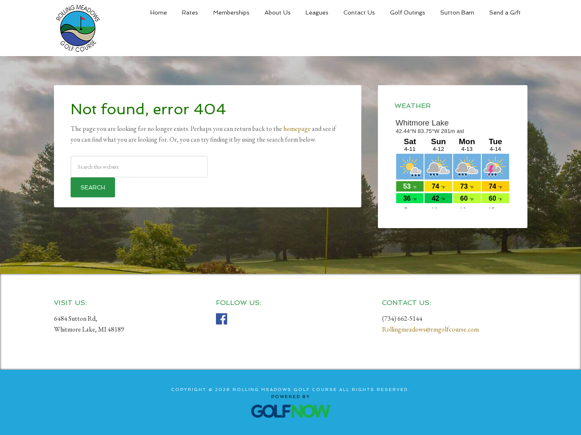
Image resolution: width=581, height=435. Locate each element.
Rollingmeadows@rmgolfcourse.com (430, 329)
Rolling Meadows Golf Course (78, 28)
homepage (297, 128)
